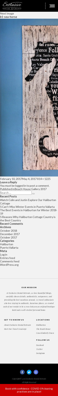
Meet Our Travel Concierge (15, 329)
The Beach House (43, 329)
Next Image (7, 13)
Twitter (39, 349)
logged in (20, 185)
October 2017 (8, 237)
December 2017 (10, 234)
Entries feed (7, 258)
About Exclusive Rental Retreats (17, 325)
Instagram (40, 353)
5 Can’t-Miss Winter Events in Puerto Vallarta (27, 206)
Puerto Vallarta (9, 247)
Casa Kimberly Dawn (45, 333)
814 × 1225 (43, 179)
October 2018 (8, 230)
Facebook (40, 345)
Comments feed (9, 261)
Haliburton (6, 244)
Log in (3, 254)
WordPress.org (9, 264)
